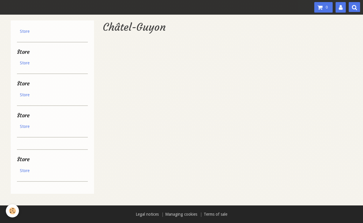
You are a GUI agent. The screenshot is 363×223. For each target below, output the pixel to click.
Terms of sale (215, 214)
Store (24, 31)
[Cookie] (12, 210)
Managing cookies (181, 214)
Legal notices (147, 214)
